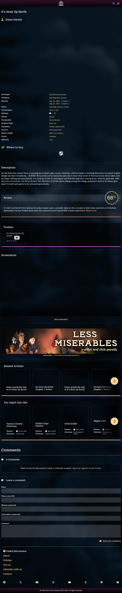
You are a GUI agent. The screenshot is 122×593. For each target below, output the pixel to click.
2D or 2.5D (53, 110)
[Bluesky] (118, 582)
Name (3, 487)
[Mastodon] (102, 582)
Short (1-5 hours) (56, 133)
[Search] (114, 3)
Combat (52, 136)
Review (8, 197)
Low (51, 139)
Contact (7, 574)
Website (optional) (8, 505)
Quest (57, 126)
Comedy (52, 107)
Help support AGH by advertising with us (66, 355)
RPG (63, 126)
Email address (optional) (10, 514)
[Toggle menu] (118, 3)
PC (55, 113)
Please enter (8, 496)
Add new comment (110, 541)
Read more (91, 210)
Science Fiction (63, 107)
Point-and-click (55, 130)
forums (97, 468)
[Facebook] (4, 582)
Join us (7, 564)
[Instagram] (53, 582)
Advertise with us (12, 569)
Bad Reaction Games (57, 94)
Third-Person (54, 120)
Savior (51, 117)
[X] (20, 582)
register (84, 468)
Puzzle (51, 126)
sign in (75, 468)
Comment (5, 524)
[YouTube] (69, 582)
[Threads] (86, 582)
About (6, 555)
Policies (7, 560)
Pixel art (52, 123)
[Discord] (37, 582)
